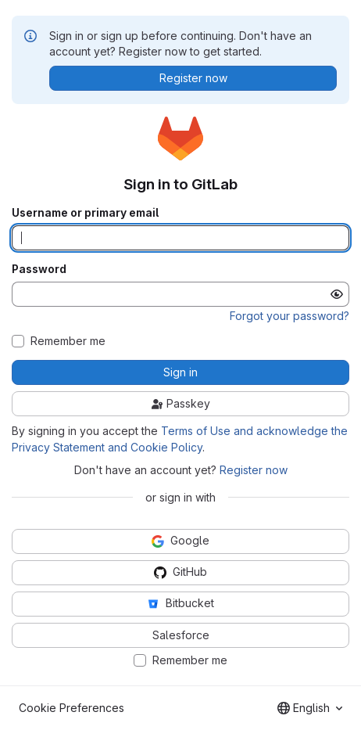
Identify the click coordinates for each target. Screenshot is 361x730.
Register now (254, 469)
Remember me (67, 341)
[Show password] (336, 294)
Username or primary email (85, 213)
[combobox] (309, 708)
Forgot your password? (289, 315)
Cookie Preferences (71, 707)
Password (39, 269)
